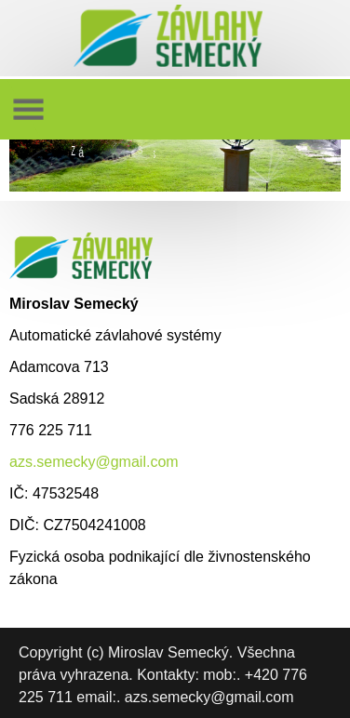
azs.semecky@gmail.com (94, 462)
